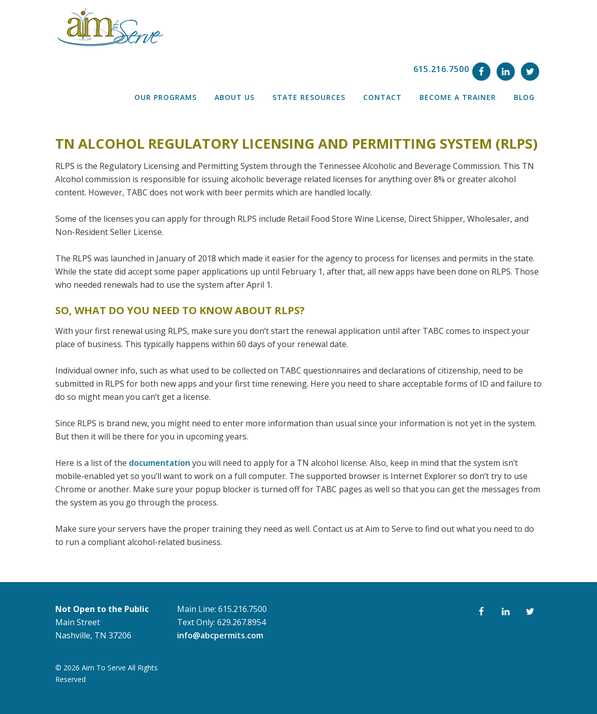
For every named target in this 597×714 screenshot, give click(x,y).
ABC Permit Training (109, 27)
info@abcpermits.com (220, 635)
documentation (159, 462)
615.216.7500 (441, 69)
